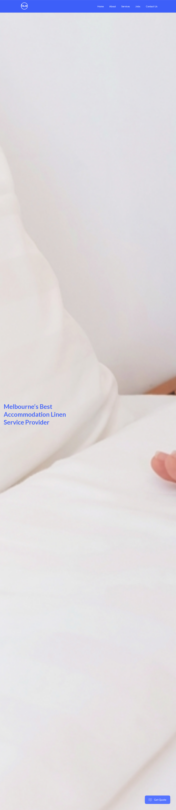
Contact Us (151, 6)
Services (125, 6)
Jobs (137, 6)
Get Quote (157, 799)
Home (100, 6)
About (112, 6)
